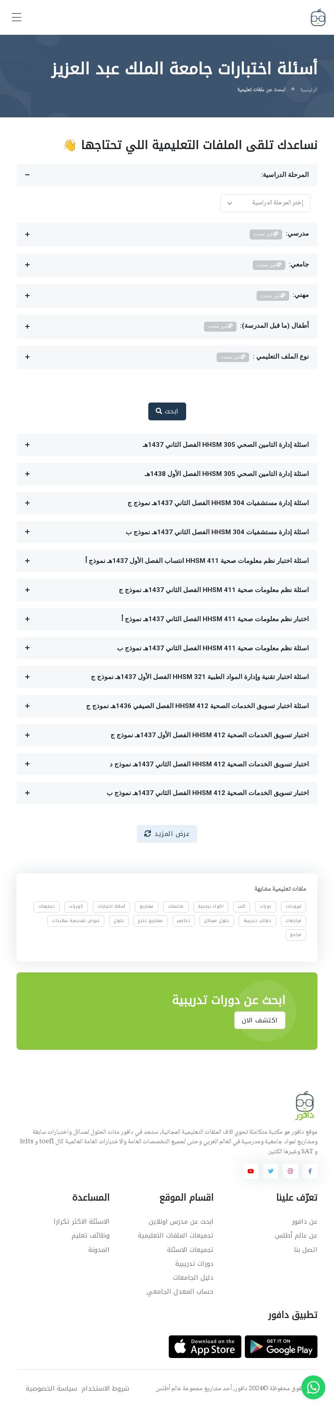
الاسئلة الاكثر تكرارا (81, 1221)
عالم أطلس (168, 1389)
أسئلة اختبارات (111, 906)
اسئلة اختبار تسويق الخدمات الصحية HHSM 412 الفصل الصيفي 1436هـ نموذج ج (197, 706)
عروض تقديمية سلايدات (76, 921)
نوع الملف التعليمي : (263, 358)
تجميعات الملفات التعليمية (176, 1235)
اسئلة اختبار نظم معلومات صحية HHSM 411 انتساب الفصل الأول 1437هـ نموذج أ (197, 561)
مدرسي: (279, 235)
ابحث (167, 411)
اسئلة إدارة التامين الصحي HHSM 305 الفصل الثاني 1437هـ (226, 445)
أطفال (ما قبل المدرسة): (256, 327)
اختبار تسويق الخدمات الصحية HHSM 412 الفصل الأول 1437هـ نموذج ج (209, 735)
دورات (266, 906)
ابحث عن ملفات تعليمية (261, 90)
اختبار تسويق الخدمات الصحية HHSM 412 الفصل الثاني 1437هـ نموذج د (209, 764)
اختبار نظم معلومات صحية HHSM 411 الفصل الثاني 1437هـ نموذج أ (215, 619)
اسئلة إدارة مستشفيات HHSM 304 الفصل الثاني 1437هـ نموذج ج (218, 503)
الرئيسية (308, 90)
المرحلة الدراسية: (285, 175)
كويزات (76, 906)
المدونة (99, 1250)
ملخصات (176, 906)
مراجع (296, 935)
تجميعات (46, 906)
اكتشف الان (260, 1020)
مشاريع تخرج (151, 921)
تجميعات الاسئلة (190, 1250)
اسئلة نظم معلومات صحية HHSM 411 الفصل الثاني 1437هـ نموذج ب (213, 648)
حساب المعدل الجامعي (180, 1291)
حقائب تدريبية (258, 921)
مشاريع (147, 906)
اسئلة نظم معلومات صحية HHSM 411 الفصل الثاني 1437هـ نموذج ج (214, 590)
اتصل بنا (305, 1250)
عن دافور (304, 1221)
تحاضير (183, 921)
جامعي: (281, 265)
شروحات (294, 906)
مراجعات (293, 921)
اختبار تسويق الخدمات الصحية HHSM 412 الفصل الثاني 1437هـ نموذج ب (208, 793)
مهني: (283, 296)
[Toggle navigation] (16, 17)
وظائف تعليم (91, 1235)
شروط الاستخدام (105, 1389)
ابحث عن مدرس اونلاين (181, 1221)
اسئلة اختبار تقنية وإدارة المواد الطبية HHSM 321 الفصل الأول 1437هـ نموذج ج (200, 677)
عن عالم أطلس (296, 1235)
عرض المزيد (167, 834)
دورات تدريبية (194, 1264)
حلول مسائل (216, 921)
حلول (119, 921)
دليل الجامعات (193, 1278)
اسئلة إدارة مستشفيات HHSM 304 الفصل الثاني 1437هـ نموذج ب (217, 532)
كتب (241, 906)
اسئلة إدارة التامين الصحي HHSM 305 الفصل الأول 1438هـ (227, 474)
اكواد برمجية (211, 906)
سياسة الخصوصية (51, 1389)
